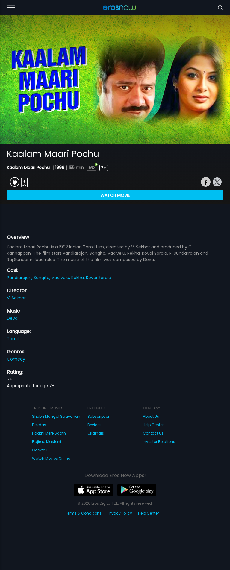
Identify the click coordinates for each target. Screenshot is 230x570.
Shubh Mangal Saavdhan (56, 416)
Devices (94, 424)
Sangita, (43, 278)
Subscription (99, 416)
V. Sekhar (16, 298)
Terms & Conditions (83, 513)
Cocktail (39, 450)
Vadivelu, (61, 278)
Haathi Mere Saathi (49, 433)
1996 (59, 168)
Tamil (13, 339)
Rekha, (78, 278)
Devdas (39, 424)
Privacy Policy (120, 513)
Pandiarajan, (20, 278)
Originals (95, 433)
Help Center (153, 424)
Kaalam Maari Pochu (29, 168)
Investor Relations (159, 441)
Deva (12, 318)
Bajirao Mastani (46, 441)
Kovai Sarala (98, 278)
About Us (151, 416)
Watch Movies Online (51, 458)
